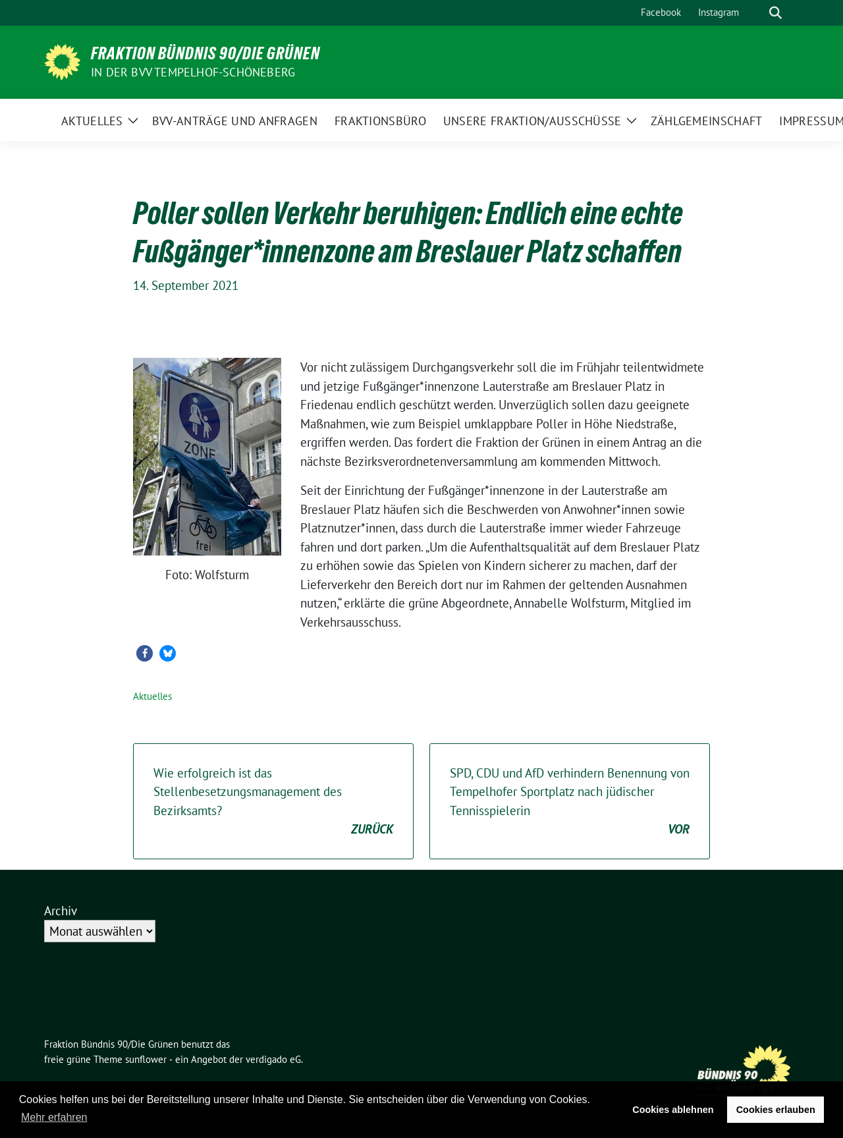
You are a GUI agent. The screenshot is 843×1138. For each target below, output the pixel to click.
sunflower (146, 1059)
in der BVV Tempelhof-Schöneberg (193, 72)
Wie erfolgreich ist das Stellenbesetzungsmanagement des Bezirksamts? (273, 802)
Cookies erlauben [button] (775, 1109)
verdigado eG (273, 1059)
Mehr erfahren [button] (54, 1117)
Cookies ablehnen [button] (672, 1109)
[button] (144, 653)
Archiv (60, 911)
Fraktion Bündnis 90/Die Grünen (205, 53)
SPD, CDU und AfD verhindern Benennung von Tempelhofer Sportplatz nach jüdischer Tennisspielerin (570, 802)
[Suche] (757, 13)
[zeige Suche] (775, 13)
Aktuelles (152, 696)
